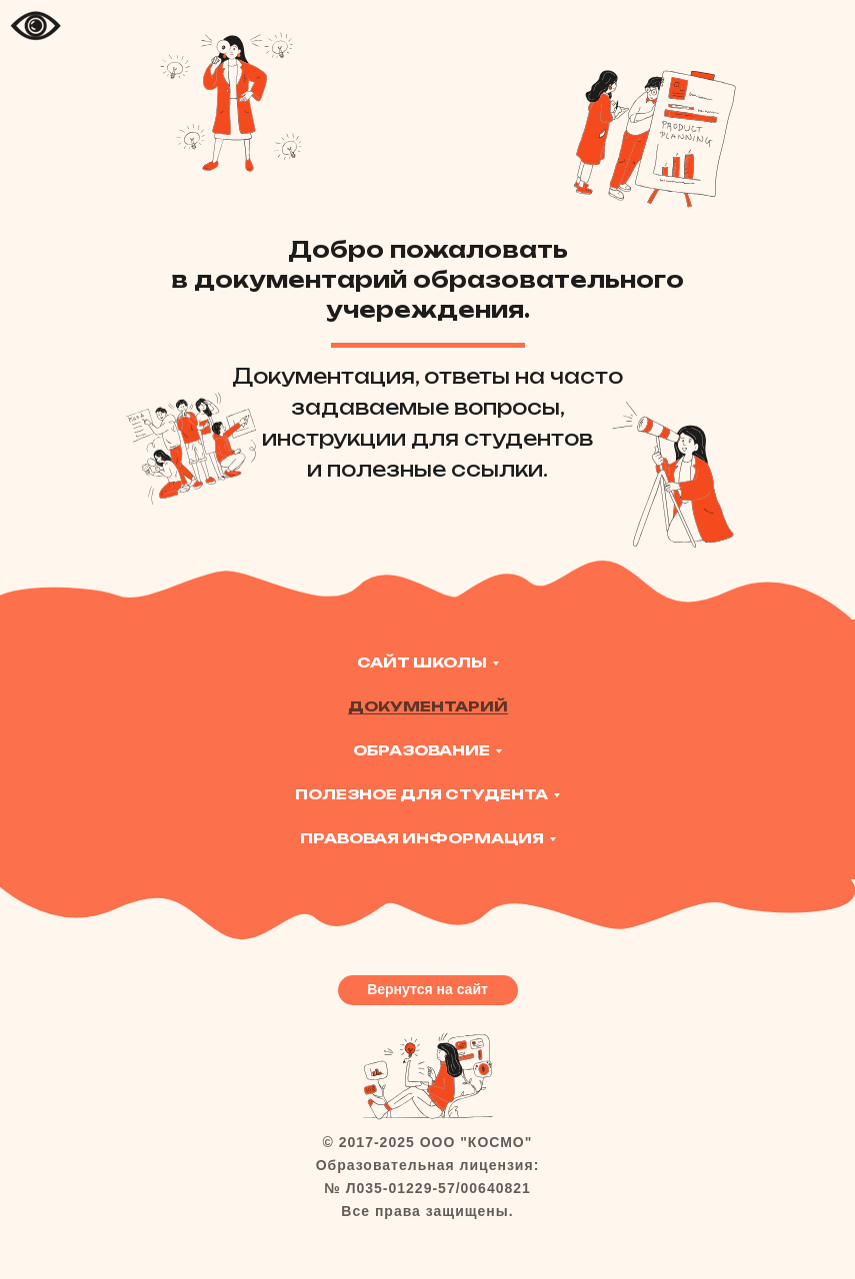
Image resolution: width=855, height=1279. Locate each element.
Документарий (428, 705)
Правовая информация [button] (422, 837)
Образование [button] (421, 749)
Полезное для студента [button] (421, 793)
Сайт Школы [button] (422, 661)
